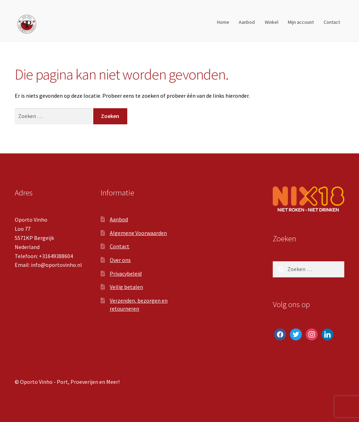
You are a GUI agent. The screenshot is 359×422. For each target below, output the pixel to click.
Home (223, 22)
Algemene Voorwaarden (138, 232)
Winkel (271, 22)
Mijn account (301, 22)
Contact (332, 22)
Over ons (120, 259)
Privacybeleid (126, 273)
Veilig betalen (126, 286)
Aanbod (247, 22)
